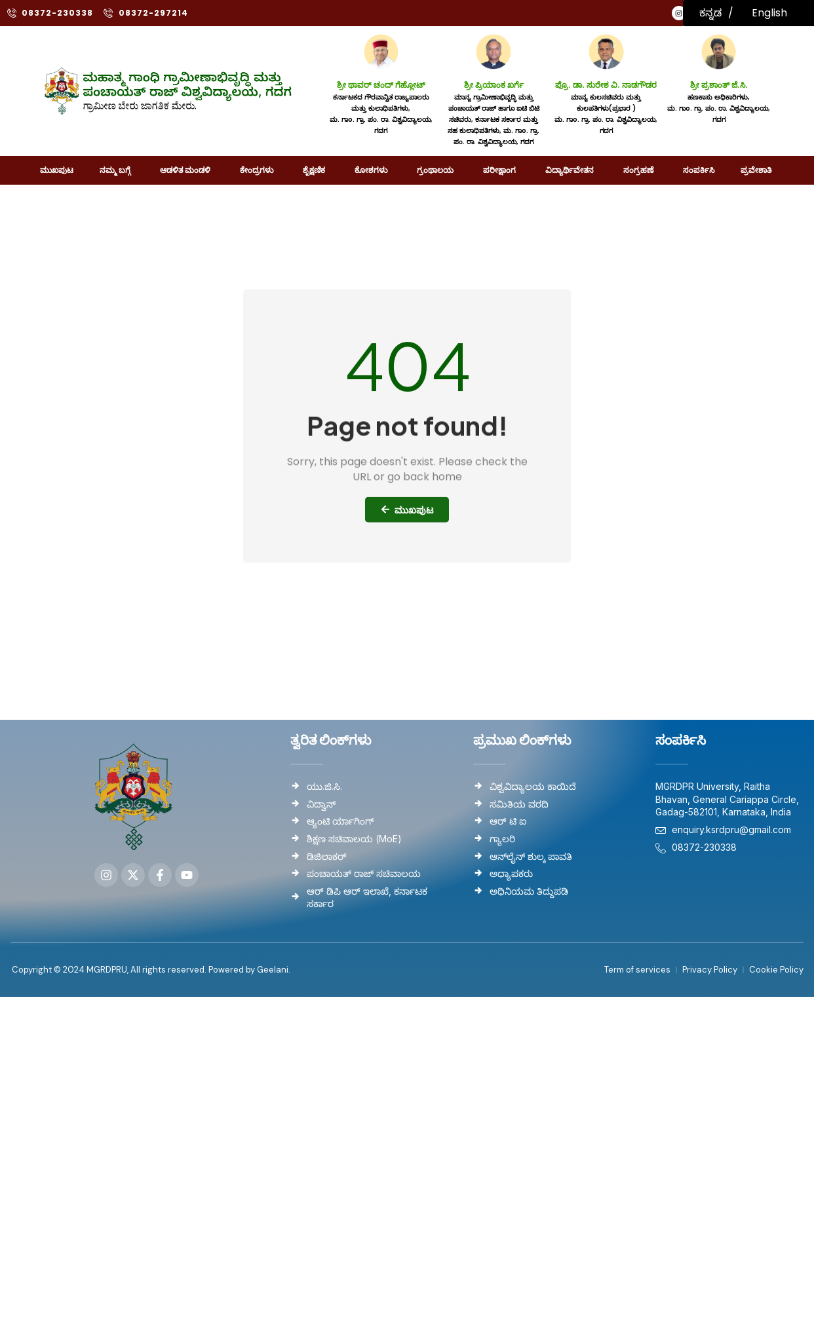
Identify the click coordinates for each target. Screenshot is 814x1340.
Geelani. (272, 969)
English (769, 12)
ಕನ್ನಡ (710, 12)
